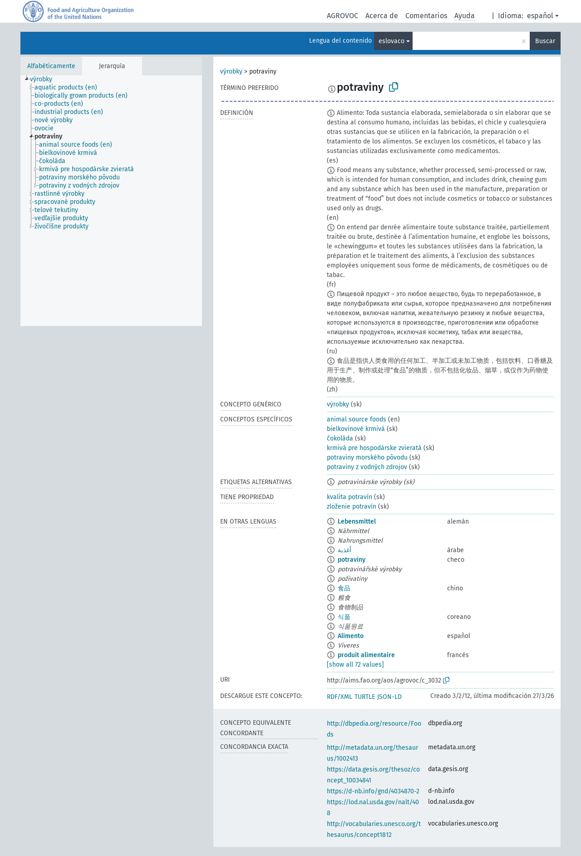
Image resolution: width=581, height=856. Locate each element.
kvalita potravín (349, 497)
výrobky (231, 71)
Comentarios (426, 15)
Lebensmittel (357, 521)
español (540, 15)
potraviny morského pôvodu (367, 457)
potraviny (351, 560)
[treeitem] (45, 79)
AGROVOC (342, 15)
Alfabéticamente (51, 66)
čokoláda (340, 438)
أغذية (344, 550)
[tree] (111, 200)
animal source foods (356, 419)
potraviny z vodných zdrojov (367, 467)
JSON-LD (389, 697)
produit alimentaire (366, 655)
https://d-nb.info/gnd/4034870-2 (373, 791)
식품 (344, 617)
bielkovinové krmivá (356, 429)
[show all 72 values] (355, 664)
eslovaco (391, 41)
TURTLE (365, 697)
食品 (344, 588)
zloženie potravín (351, 506)
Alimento (351, 636)
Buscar (545, 41)
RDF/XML (339, 697)
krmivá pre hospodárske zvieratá (374, 448)
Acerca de (381, 15)
